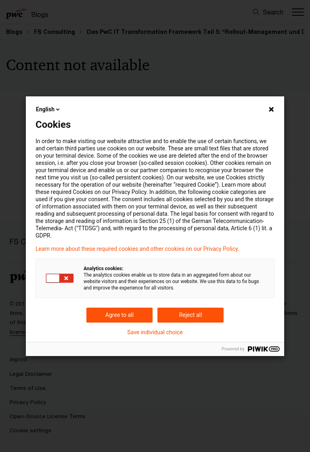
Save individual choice (154, 332)
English (48, 109)
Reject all (190, 315)
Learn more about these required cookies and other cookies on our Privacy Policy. (137, 249)
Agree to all (119, 315)
